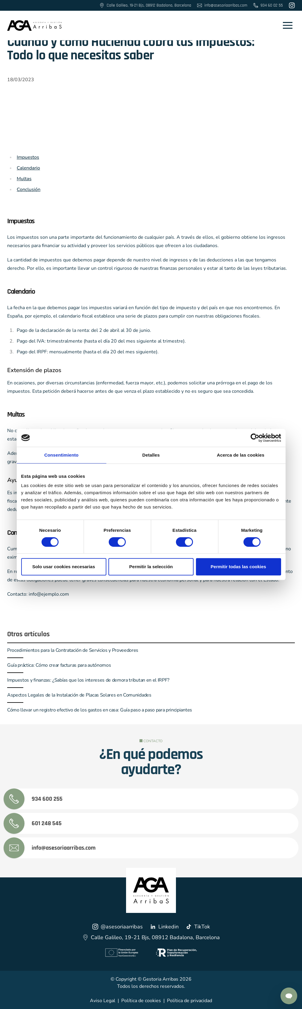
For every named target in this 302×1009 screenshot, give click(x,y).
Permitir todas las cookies (238, 566)
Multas (24, 178)
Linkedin (164, 926)
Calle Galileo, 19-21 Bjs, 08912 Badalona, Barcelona (151, 937)
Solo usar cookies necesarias (63, 566)
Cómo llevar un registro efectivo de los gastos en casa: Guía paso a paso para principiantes (99, 710)
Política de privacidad (189, 1000)
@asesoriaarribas (117, 926)
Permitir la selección (151, 566)
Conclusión (28, 189)
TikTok (198, 926)
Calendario (28, 168)
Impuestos (28, 157)
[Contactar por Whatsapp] (288, 996)
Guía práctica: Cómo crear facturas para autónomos (59, 665)
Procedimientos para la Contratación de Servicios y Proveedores (72, 650)
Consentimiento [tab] (61, 454)
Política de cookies (141, 1000)
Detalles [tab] (151, 454)
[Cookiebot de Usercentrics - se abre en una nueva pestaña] (255, 437)
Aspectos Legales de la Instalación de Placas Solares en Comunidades (79, 695)
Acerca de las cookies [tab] (240, 454)
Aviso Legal (102, 1000)
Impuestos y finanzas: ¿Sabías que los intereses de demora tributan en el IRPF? (88, 680)
